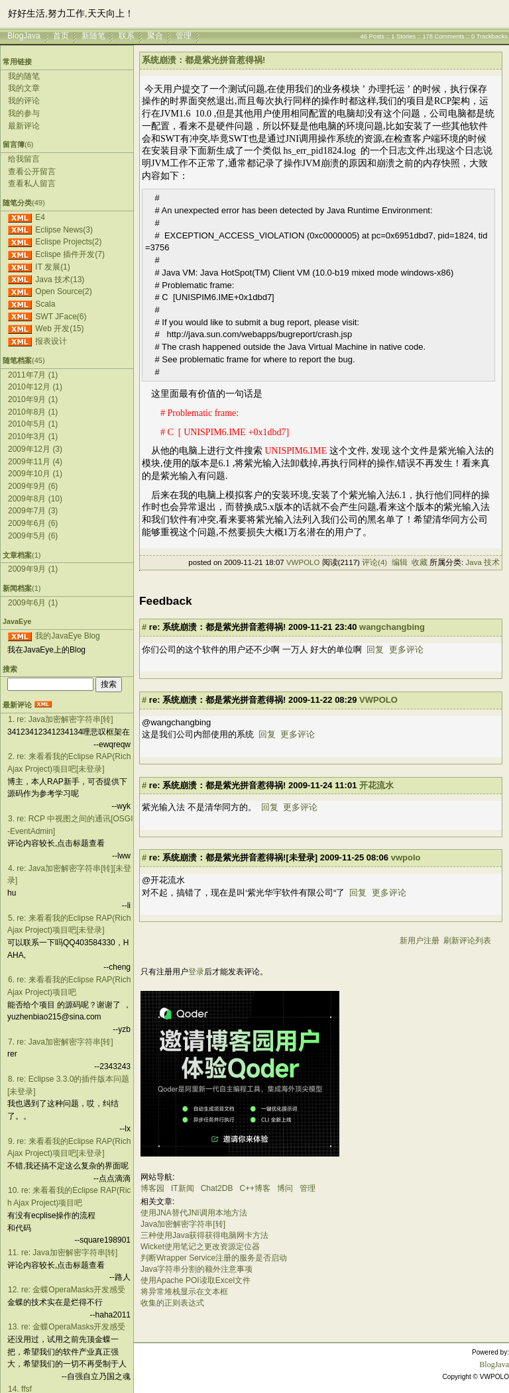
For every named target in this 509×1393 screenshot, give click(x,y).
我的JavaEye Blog (67, 636)
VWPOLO (302, 562)
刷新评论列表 (467, 940)
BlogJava (23, 35)
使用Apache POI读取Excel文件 (196, 1280)
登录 (196, 971)
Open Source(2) (63, 291)
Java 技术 (483, 562)
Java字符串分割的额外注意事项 (197, 1269)
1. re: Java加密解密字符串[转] (60, 719)
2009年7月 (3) (33, 510)
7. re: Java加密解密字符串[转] (60, 1042)
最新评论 (24, 125)
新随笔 (93, 35)
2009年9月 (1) (33, 569)
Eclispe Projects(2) (68, 241)
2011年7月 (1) (33, 375)
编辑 (400, 562)
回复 (375, 649)
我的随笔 (24, 76)
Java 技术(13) (59, 279)
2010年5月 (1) (33, 424)
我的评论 (24, 100)
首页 (61, 35)
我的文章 (24, 88)
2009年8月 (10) (35, 498)
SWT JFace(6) (60, 316)
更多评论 (406, 649)
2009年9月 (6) (33, 486)
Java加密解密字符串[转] (183, 1224)
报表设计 (51, 341)
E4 (40, 217)
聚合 (155, 35)
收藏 (419, 562)
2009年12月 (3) (35, 449)
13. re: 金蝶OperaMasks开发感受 (66, 1326)
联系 (127, 35)
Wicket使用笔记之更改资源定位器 (200, 1246)
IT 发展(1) (52, 267)
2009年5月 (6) (33, 536)
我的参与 (24, 113)
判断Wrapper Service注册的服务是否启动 (214, 1258)
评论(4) (374, 562)
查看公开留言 (32, 171)
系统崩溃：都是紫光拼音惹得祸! (203, 60)
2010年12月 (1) (35, 386)
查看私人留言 (32, 183)
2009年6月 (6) (33, 523)
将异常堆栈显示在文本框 (184, 1291)
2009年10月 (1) (35, 473)
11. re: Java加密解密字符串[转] (62, 1252)
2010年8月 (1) (33, 412)
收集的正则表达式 (172, 1303)
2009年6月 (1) (33, 602)
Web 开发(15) (59, 328)
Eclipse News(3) (64, 229)
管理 (184, 35)
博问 (285, 1188)
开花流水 (376, 785)
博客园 (152, 1188)
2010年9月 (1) (33, 399)
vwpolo (406, 857)
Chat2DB (217, 1188)
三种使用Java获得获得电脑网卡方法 (204, 1235)
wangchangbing (392, 627)
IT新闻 (182, 1188)
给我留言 (24, 159)
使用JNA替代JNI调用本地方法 (194, 1212)
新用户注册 (419, 940)
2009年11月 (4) (35, 461)
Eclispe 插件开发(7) (70, 254)
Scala (45, 304)
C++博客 (254, 1188)
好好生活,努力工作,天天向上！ (71, 14)
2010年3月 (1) (33, 436)
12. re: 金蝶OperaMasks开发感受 (66, 1289)
